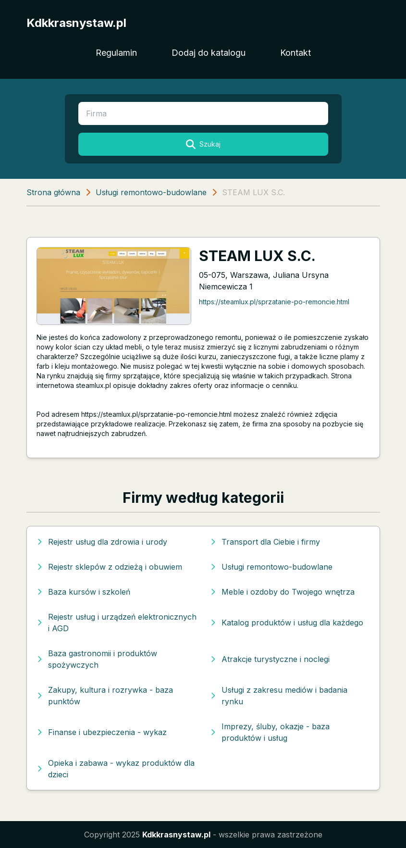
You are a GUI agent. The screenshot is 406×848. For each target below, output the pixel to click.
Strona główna (53, 192)
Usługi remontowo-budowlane (151, 192)
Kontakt (295, 53)
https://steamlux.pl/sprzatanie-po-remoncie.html (274, 302)
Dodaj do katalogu (209, 53)
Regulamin (116, 53)
